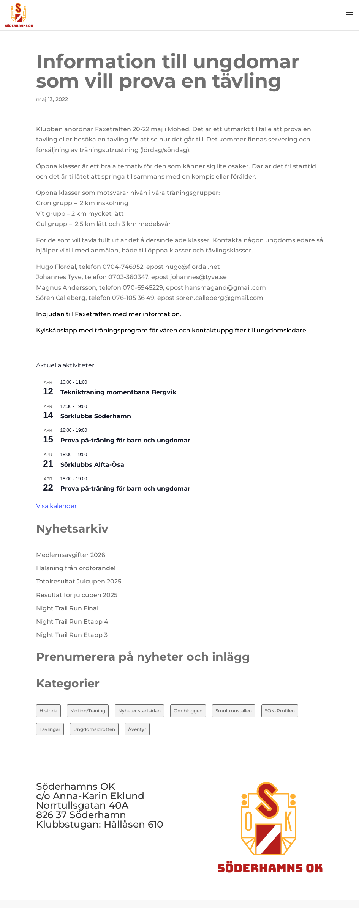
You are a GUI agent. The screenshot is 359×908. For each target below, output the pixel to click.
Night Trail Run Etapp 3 (72, 634)
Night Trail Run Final (67, 608)
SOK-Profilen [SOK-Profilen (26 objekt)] (280, 711)
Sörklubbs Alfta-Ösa (92, 464)
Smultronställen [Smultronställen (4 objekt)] (233, 711)
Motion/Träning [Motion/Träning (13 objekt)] (87, 711)
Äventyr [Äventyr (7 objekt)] (137, 729)
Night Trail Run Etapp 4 (72, 621)
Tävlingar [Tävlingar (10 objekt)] (50, 729)
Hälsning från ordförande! (75, 568)
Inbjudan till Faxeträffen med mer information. (108, 314)
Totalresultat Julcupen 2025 (78, 581)
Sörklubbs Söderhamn (95, 416)
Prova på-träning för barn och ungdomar (125, 440)
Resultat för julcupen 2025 (76, 595)
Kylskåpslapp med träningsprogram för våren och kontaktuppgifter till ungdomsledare (171, 330)
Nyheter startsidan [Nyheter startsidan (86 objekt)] (139, 711)
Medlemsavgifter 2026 (70, 554)
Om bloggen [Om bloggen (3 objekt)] (188, 711)
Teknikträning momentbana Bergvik (118, 392)
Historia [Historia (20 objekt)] (48, 711)
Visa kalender (56, 506)
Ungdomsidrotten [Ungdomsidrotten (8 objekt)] (94, 729)
